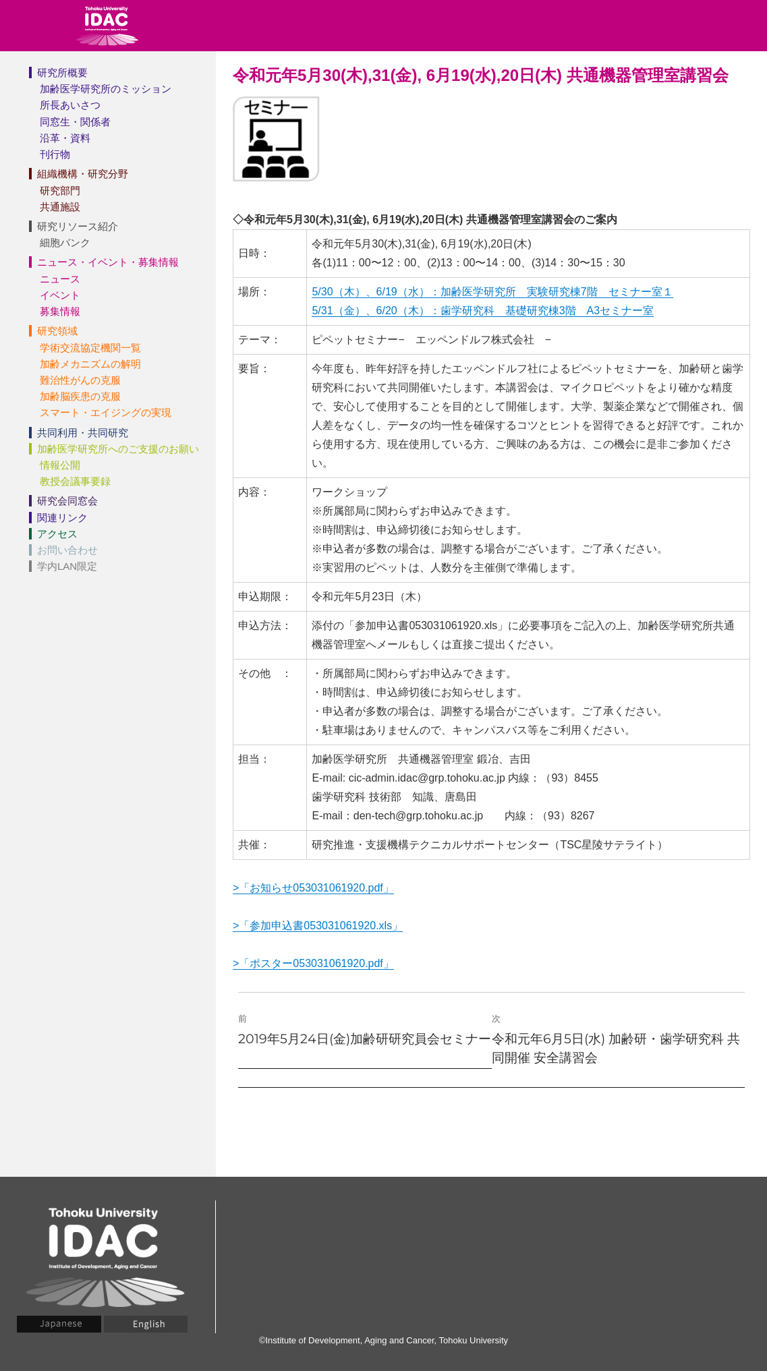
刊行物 (55, 154)
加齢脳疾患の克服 (80, 396)
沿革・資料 (65, 138)
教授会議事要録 (75, 481)
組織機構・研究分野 (82, 173)
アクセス (57, 533)
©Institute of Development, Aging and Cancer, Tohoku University (383, 1340)
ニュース (60, 279)
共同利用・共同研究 (82, 432)
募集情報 (60, 311)
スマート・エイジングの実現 (105, 412)
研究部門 (60, 190)
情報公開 (60, 465)
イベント (60, 295)
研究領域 (57, 331)
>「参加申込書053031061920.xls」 (318, 925)
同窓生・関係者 (75, 121)
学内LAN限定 (67, 566)
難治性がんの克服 (80, 380)
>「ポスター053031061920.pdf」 (313, 963)
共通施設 (60, 206)
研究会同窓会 (67, 500)
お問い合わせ (67, 550)
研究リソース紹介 (77, 226)
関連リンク (62, 517)
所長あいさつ (70, 105)
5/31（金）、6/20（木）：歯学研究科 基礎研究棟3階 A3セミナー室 (483, 310)
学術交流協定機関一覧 (90, 347)
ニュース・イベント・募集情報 (108, 262)
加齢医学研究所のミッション (105, 88)
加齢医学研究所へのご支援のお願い (118, 449)
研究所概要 (62, 72)
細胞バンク (65, 242)
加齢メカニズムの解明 (90, 364)
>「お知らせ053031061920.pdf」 (313, 888)
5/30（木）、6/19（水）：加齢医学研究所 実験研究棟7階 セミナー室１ (492, 291)
